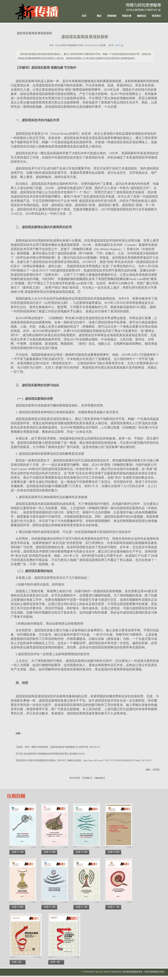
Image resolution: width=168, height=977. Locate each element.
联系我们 (156, 16)
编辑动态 (141, 16)
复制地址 (100, 778)
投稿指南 (111, 16)
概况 (99, 16)
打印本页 (75, 778)
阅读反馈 (126, 16)
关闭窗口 (87, 778)
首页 (84, 16)
